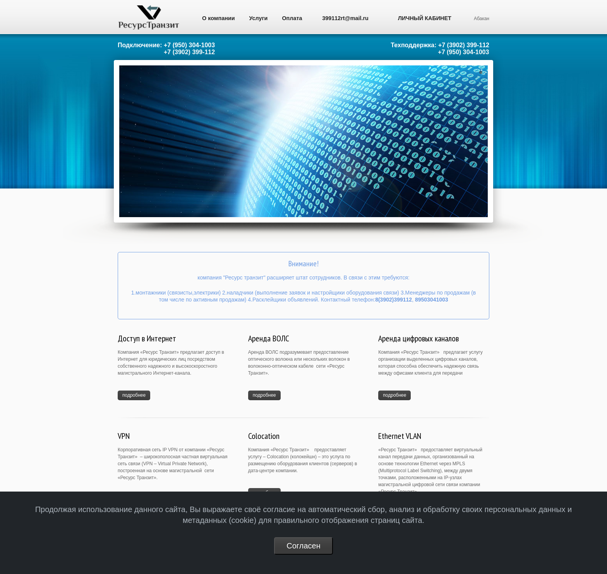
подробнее (134, 395)
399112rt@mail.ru (345, 18)
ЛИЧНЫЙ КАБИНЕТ (424, 18)
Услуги (258, 18)
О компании (218, 18)
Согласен (303, 545)
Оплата (292, 18)
